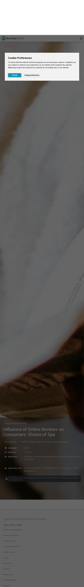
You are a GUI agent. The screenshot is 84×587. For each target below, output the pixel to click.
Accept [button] (14, 40)
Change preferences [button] (31, 40)
